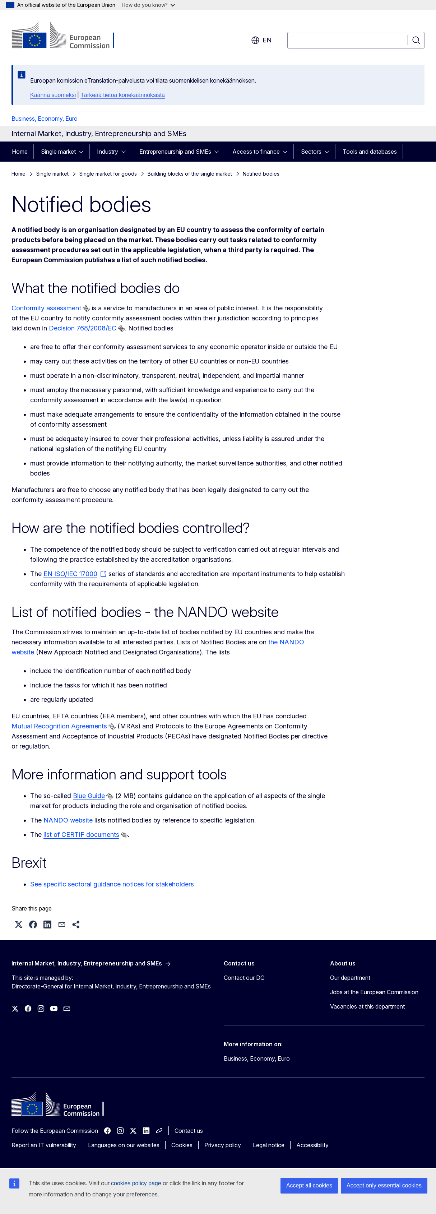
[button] (18, 924)
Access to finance (256, 151)
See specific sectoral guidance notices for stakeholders (112, 884)
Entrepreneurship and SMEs (175, 151)
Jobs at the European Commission (374, 992)
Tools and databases (370, 151)
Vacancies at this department (367, 1006)
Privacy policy (222, 1145)
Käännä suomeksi (53, 95)
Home (20, 151)
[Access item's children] (83, 152)
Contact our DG (244, 977)
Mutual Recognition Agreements (59, 726)
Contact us (189, 1130)
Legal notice (268, 1145)
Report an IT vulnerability (43, 1145)
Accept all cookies (309, 1185)
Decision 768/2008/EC (82, 328)
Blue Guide (89, 796)
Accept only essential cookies (384, 1185)
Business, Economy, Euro (44, 118)
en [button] (261, 40)
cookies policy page (136, 1183)
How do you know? (148, 5)
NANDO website (68, 820)
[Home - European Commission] (69, 36)
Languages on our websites (123, 1145)
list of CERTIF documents (81, 834)
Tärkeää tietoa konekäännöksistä (122, 95)
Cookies (182, 1145)
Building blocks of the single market (190, 174)
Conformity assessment (46, 308)
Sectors (311, 151)
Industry (107, 151)
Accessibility (312, 1145)
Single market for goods (108, 174)
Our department (350, 977)
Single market (58, 151)
